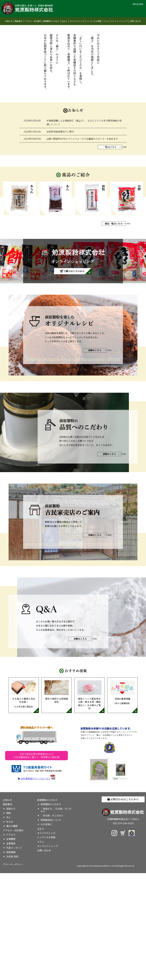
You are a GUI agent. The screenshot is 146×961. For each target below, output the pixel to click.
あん (8, 905)
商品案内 (18, 21)
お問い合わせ (135, 21)
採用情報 (10, 940)
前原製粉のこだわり (51, 21)
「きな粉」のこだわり (52, 903)
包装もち (10, 896)
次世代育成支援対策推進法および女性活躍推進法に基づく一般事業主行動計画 (36, 843)
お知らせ (9, 21)
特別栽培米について (51, 907)
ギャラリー (120, 860)
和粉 (8, 900)
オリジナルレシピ (77, 21)
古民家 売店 (12, 944)
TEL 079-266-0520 (123, 911)
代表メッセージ (14, 935)
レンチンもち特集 (93, 21)
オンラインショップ (119, 21)
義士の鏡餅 (12, 914)
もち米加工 (46, 912)
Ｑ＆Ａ (64, 21)
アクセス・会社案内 (32, 21)
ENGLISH (138, 4)
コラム (106, 21)
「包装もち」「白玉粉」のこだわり (56, 898)
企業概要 (10, 927)
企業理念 (10, 931)
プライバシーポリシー (13, 952)
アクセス (10, 922)
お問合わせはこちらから (123, 887)
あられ (9, 909)
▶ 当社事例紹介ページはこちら (36, 866)
